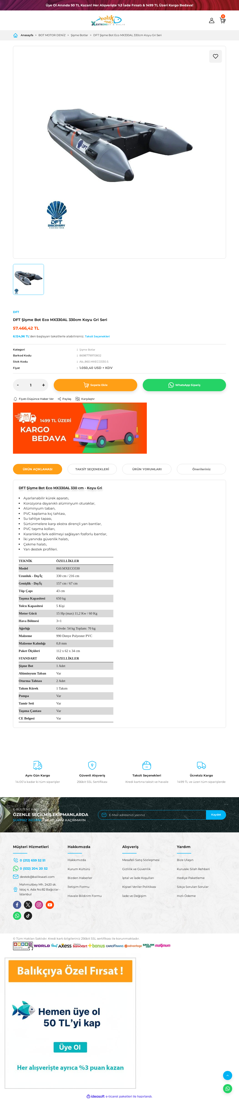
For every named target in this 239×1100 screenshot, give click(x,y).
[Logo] (108, 20)
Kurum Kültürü (79, 869)
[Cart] (222, 20)
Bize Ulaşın (185, 860)
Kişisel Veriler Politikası (139, 887)
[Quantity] (30, 385)
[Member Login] (211, 20)
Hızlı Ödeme (186, 896)
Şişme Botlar (88, 349)
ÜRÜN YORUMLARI (147, 469)
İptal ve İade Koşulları (138, 878)
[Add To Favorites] (215, 56)
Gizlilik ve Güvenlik (136, 869)
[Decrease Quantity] (17, 385)
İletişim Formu (78, 887)
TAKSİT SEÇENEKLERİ (92, 469)
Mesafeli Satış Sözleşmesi (141, 860)
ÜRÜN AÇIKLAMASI (37, 469)
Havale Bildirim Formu (85, 896)
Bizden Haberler (80, 878)
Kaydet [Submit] (216, 815)
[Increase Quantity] (43, 385)
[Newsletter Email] (162, 815)
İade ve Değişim (134, 896)
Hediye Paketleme (191, 878)
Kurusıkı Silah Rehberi (193, 869)
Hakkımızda (77, 860)
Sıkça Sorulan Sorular (192, 887)
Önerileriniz (201, 469)
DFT (16, 312)
